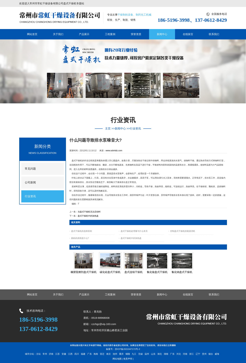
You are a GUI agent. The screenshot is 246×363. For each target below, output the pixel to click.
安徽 (64, 354)
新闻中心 (120, 128)
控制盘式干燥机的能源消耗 (182, 231)
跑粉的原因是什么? (80, 238)
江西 (70, 354)
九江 (134, 354)
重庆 (121, 354)
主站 (38, 354)
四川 (76, 354)
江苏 (57, 354)
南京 (108, 354)
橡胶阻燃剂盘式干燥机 (84, 272)
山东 (153, 354)
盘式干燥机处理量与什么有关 (134, 231)
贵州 (204, 354)
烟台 (210, 354)
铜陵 (128, 354)
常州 (45, 354)
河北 (178, 354)
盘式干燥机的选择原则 (81, 231)
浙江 (191, 354)
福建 (83, 354)
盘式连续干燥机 (133, 272)
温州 (147, 354)
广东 (89, 354)
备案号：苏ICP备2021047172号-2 (123, 349)
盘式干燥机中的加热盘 (88, 216)
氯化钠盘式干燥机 (182, 272)
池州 (115, 354)
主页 (108, 128)
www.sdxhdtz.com (114, 150)
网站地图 (117, 358)
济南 (51, 354)
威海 (217, 354)
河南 (185, 354)
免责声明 (127, 358)
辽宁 (198, 354)
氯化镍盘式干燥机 (157, 272)
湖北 (159, 354)
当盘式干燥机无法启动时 (89, 212)
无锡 (140, 354)
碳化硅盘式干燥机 (110, 272)
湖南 (166, 354)
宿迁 (102, 354)
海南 (95, 354)
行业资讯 (135, 128)
